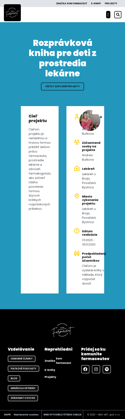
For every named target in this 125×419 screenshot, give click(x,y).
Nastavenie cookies (26, 414)
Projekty (111, 3)
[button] (108, 14)
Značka (71, 3)
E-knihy (96, 3)
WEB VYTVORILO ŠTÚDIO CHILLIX (62, 414)
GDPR (7, 414)
